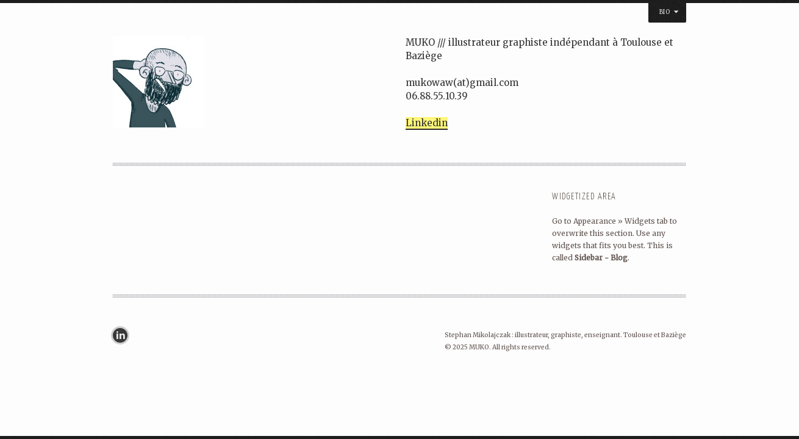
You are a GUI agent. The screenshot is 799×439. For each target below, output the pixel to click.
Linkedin (427, 123)
